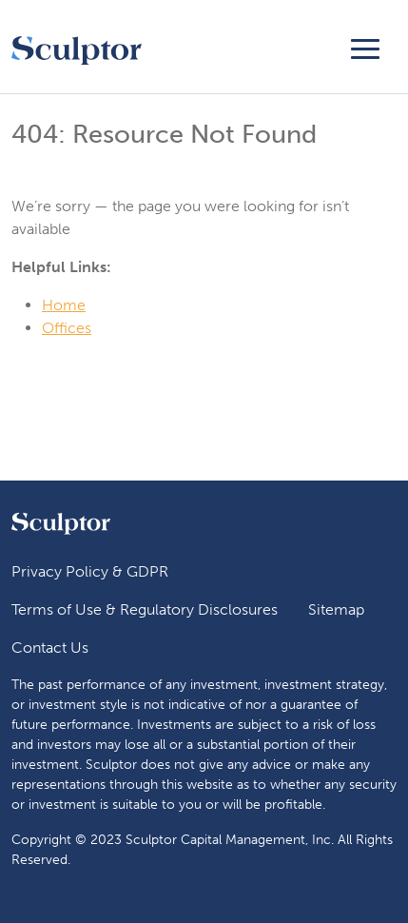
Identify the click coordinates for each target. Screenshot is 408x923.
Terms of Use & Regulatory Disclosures (144, 609)
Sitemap (336, 609)
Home (64, 305)
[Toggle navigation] (365, 46)
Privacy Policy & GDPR (89, 571)
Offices (66, 328)
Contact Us (49, 647)
